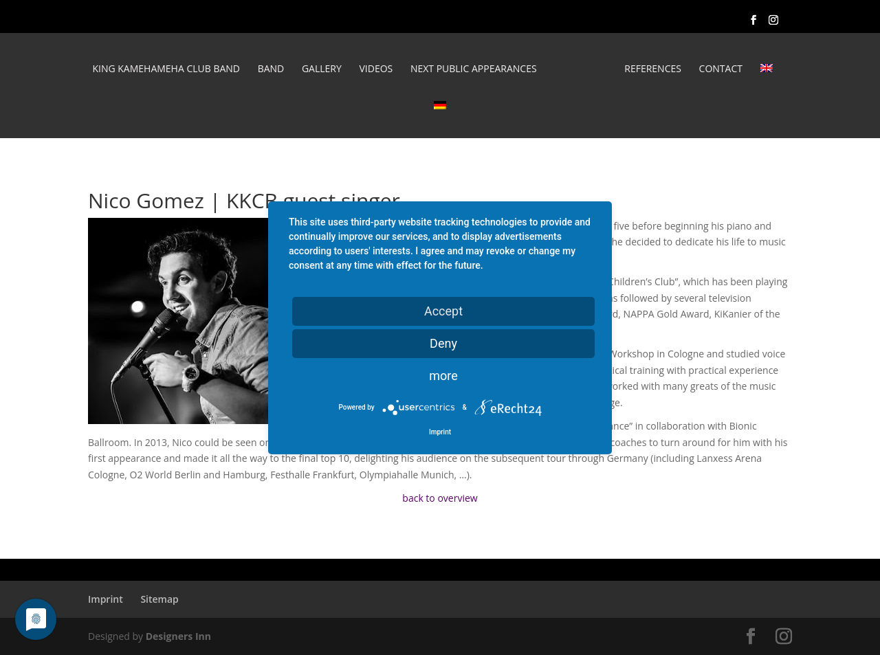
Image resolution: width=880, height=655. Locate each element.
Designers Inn (178, 636)
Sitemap (159, 599)
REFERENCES (652, 69)
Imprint (105, 599)
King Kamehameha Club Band (166, 69)
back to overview (439, 497)
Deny (443, 342)
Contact (720, 69)
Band (271, 69)
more (443, 375)
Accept (443, 310)
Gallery (322, 69)
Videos (376, 69)
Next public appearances (473, 69)
